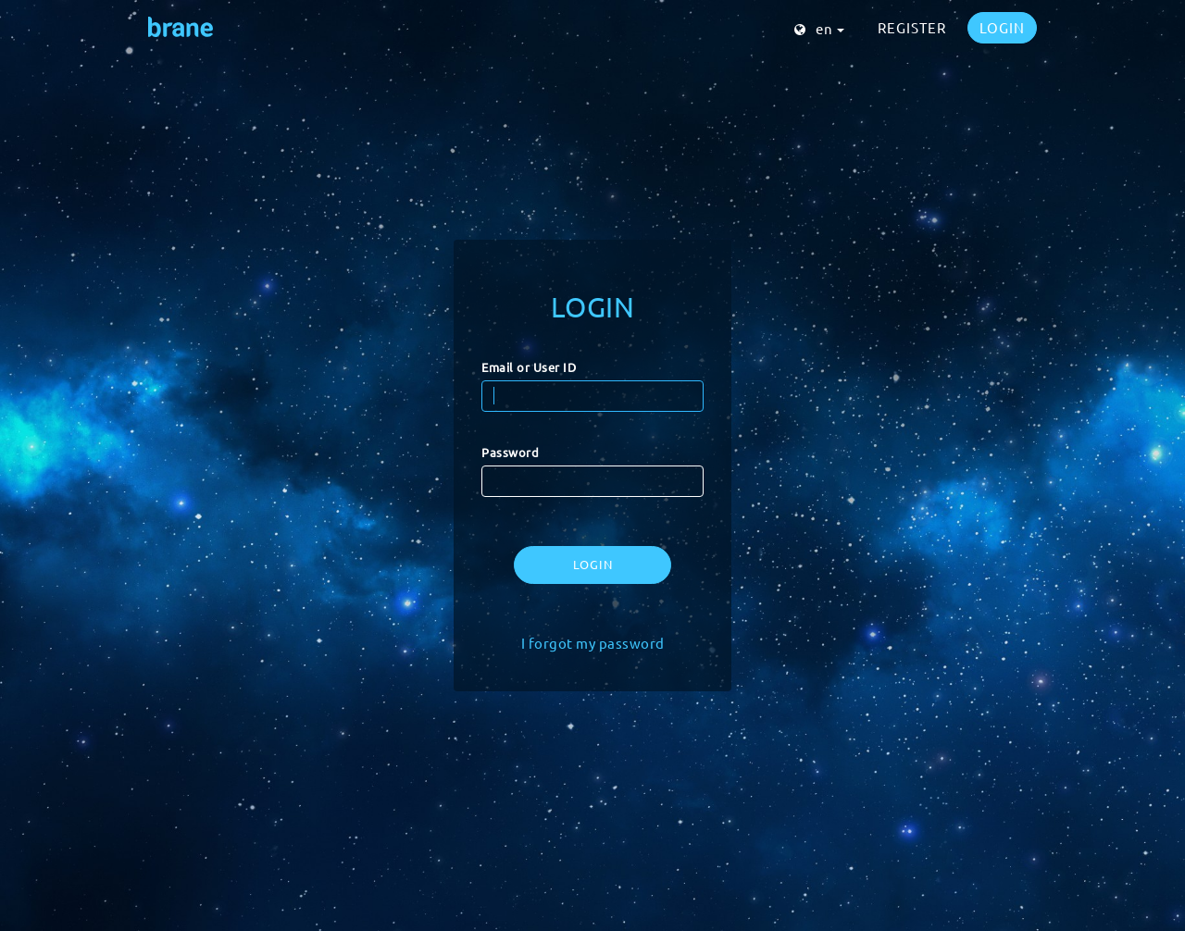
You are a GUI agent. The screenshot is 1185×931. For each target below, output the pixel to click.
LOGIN (1002, 27)
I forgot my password (593, 643)
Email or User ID (528, 367)
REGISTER (912, 27)
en (819, 28)
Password (510, 452)
